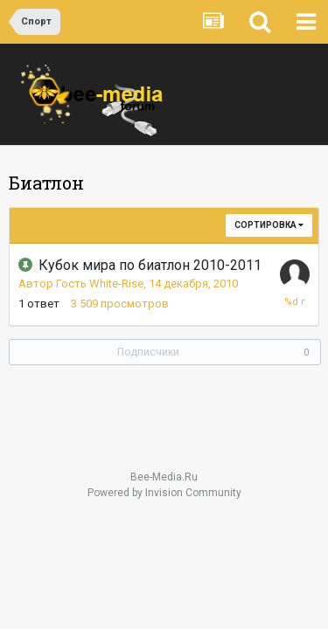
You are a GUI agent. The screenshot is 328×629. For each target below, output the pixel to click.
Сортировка (269, 225)
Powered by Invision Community (164, 493)
